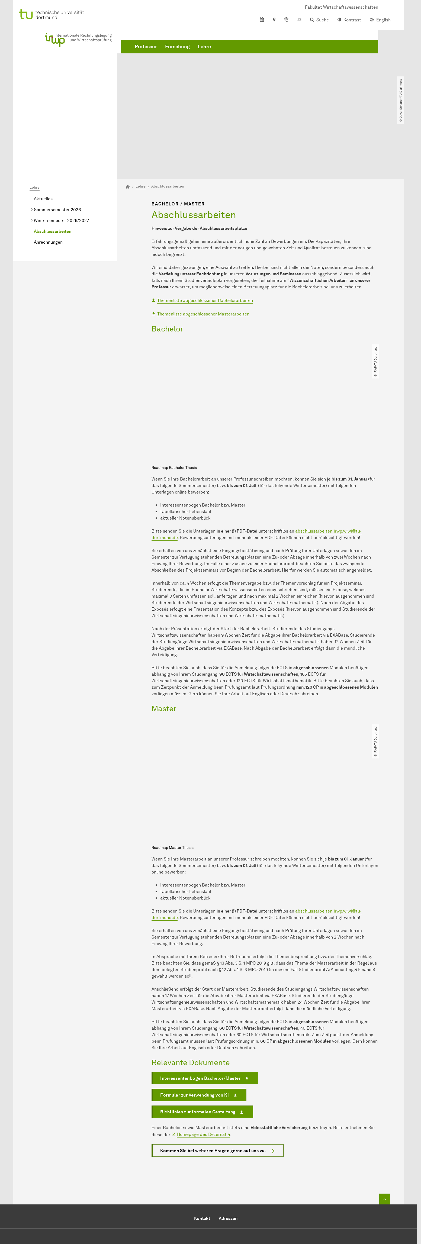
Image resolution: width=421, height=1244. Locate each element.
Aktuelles (43, 136)
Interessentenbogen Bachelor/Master (200, 1016)
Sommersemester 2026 (57, 147)
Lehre (204, 54)
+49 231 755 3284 (214, 1185)
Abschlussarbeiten (52, 169)
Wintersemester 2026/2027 (61, 158)
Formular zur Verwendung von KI (194, 1032)
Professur (146, 54)
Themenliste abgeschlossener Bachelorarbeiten (205, 238)
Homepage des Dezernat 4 (203, 1072)
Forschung (177, 54)
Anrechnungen (48, 180)
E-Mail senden (189, 1191)
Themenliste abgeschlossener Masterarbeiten (203, 251)
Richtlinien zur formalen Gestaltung (198, 1049)
